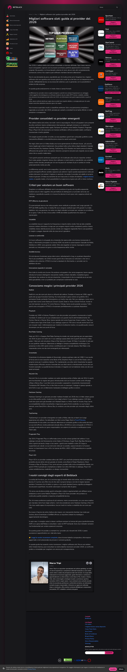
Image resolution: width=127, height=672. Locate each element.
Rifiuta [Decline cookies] (121, 669)
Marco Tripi (55, 563)
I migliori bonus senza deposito (95, 627)
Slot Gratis (10, 16)
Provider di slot (11, 43)
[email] (95, 652)
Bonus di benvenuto (13, 20)
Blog (9, 53)
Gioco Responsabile (91, 641)
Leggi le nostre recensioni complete (44, 538)
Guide (9, 48)
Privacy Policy (89, 639)
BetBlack (88, 618)
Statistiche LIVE (11, 39)
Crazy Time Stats (12, 30)
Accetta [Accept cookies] (113, 669)
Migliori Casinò (11, 34)
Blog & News (89, 636)
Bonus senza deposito (13, 25)
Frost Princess (80, 420)
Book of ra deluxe (91, 634)
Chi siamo (88, 624)
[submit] (109, 652)
